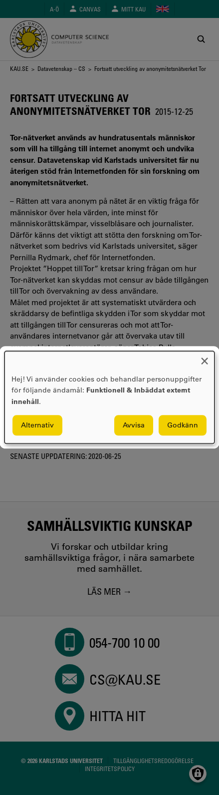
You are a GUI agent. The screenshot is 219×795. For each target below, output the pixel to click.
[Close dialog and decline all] (205, 357)
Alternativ (37, 425)
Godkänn (182, 425)
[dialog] (109, 397)
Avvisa (134, 425)
